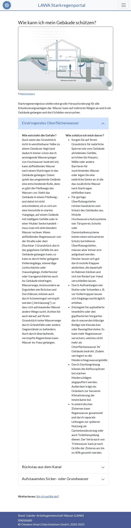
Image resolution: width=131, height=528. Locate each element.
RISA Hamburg (27, 93)
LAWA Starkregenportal (63, 5)
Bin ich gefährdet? (47, 496)
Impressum (25, 520)
